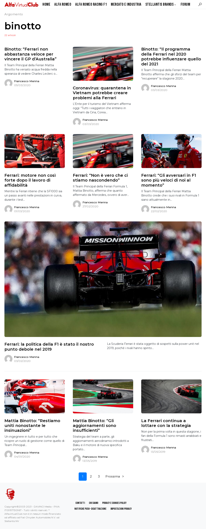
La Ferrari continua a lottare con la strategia (166, 423)
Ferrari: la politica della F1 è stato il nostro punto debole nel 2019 (49, 346)
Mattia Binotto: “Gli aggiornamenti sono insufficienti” (94, 425)
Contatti (80, 503)
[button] (200, 4)
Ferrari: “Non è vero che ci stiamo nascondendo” (100, 178)
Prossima (112, 476)
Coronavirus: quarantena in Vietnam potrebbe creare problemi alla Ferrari (102, 93)
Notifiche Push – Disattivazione (90, 508)
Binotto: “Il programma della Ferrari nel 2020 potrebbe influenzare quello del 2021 (171, 56)
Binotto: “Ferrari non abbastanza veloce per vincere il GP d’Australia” (30, 54)
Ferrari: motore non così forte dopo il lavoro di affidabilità (30, 180)
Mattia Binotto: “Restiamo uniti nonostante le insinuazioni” (32, 425)
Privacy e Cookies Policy (114, 503)
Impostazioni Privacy (121, 508)
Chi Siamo (93, 503)
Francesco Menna (26, 81)
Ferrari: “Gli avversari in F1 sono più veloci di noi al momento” (168, 180)
